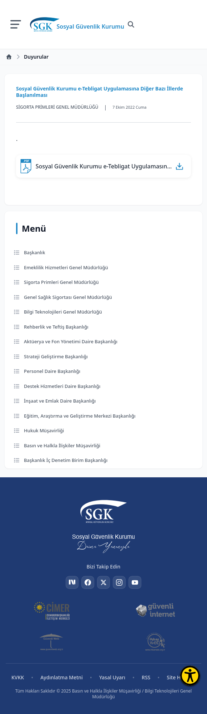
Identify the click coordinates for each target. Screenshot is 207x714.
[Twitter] (103, 582)
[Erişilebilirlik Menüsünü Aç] (190, 675)
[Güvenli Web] (52, 642)
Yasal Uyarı (112, 677)
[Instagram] (119, 582)
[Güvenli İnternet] (155, 610)
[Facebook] (87, 582)
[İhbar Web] (155, 642)
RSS (146, 677)
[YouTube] (134, 582)
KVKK (17, 677)
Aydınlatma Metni (61, 677)
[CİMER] (52, 610)
